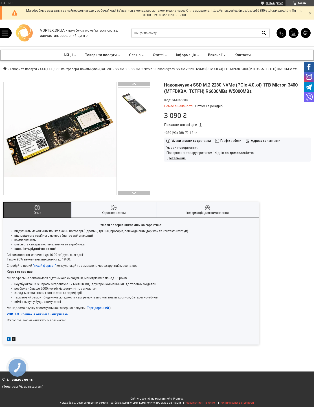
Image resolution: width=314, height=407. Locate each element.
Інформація (186, 55)
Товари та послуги (101, 55)
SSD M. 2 (121, 69)
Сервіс (135, 55)
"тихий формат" (44, 265)
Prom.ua (178, 398)
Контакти (243, 55)
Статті (158, 55)
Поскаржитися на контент (200, 402)
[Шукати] (264, 33)
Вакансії (215, 55)
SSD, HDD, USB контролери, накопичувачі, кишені (76, 69)
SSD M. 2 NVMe (141, 69)
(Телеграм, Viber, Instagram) (22, 386)
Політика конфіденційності (237, 402)
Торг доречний (98, 308)
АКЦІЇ (68, 55)
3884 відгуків (274, 3)
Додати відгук (306, 33)
